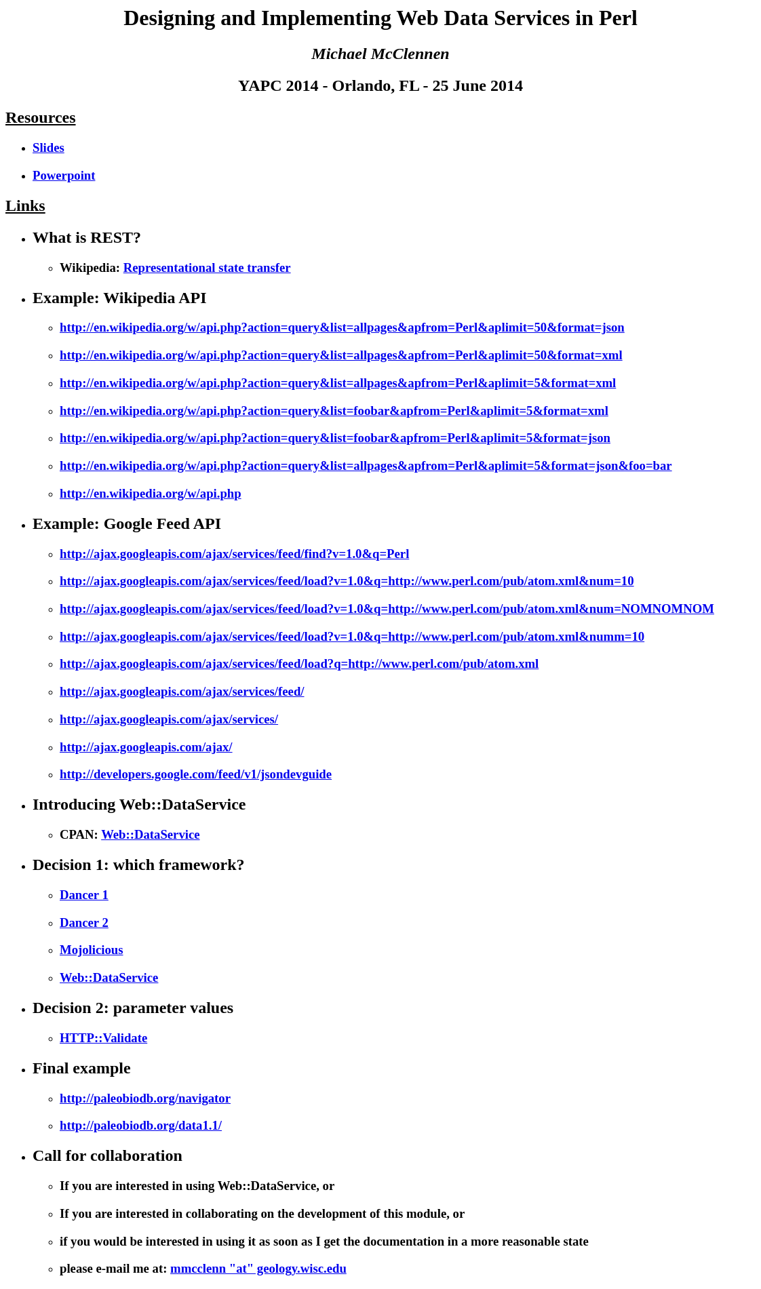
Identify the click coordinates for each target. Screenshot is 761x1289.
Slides (48, 147)
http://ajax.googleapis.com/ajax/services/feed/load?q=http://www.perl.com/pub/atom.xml (299, 663)
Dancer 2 (84, 922)
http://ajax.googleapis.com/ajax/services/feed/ (182, 691)
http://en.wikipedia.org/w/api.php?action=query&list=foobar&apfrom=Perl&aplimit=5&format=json (335, 438)
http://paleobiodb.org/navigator (145, 1098)
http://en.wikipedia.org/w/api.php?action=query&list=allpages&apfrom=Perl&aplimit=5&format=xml (338, 383)
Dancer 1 (84, 895)
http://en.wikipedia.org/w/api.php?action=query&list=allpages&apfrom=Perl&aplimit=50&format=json (342, 327)
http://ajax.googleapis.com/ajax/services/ (169, 719)
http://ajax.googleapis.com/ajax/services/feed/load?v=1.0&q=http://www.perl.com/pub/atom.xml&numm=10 (352, 636)
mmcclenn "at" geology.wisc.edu (258, 1268)
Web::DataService (150, 834)
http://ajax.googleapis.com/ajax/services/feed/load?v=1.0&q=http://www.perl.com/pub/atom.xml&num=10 (347, 581)
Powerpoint (64, 175)
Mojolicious (91, 950)
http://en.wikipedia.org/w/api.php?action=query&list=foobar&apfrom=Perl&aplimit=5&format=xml (334, 410)
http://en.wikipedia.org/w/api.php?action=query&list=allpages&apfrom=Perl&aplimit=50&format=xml (341, 355)
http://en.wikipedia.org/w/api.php (150, 493)
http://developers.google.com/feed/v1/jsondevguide (196, 774)
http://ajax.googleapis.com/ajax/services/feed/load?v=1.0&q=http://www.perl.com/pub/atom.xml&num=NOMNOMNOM (387, 608)
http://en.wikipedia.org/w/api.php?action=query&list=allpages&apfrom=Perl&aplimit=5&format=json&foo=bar (366, 465)
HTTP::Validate (103, 1038)
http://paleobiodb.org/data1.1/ (141, 1125)
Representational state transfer (207, 267)
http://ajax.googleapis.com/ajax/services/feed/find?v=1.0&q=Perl (234, 554)
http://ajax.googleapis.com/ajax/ (146, 747)
